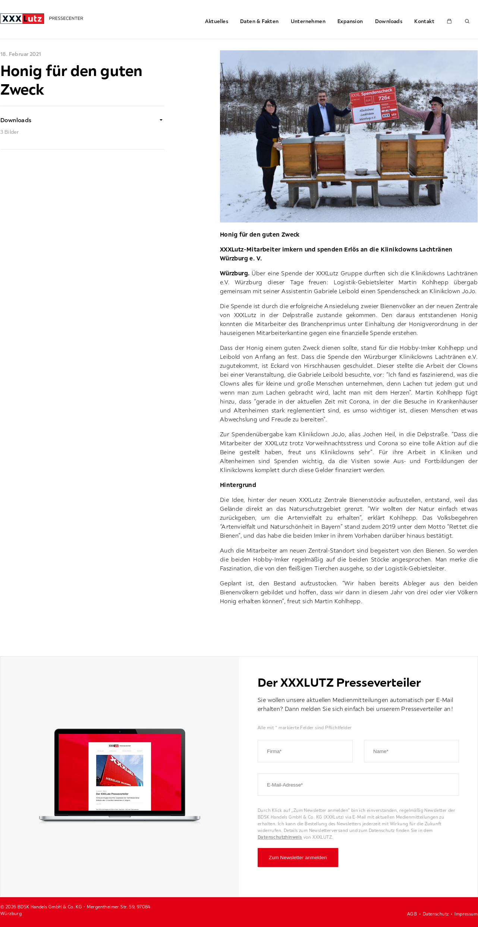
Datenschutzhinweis (280, 837)
